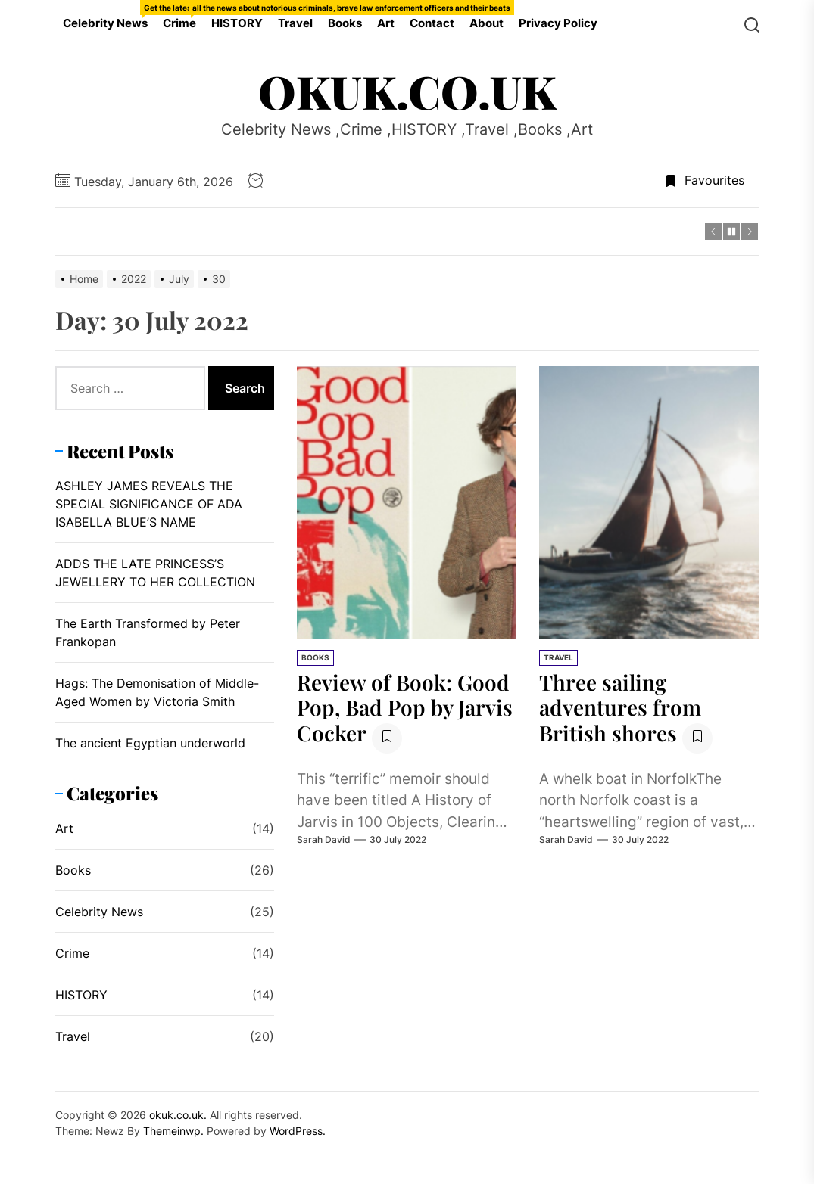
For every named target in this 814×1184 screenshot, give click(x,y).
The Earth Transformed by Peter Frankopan (147, 632)
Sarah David (324, 839)
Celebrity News (109, 15)
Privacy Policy (558, 23)
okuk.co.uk (407, 91)
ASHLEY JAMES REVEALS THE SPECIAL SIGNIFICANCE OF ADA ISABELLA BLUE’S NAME (148, 504)
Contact (432, 23)
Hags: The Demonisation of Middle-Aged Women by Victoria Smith (157, 692)
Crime (183, 15)
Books (345, 23)
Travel (295, 23)
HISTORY (237, 23)
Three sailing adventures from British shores (620, 707)
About (486, 23)
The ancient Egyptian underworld (150, 742)
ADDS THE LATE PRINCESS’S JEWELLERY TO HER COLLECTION (155, 572)
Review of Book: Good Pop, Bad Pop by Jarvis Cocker (405, 707)
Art (386, 23)
